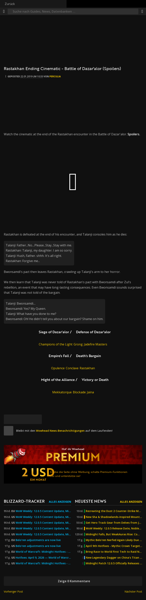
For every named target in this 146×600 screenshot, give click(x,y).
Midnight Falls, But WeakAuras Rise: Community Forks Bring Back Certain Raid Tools (114, 534)
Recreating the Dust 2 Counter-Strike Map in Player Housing (114, 511)
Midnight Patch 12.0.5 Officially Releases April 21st (114, 563)
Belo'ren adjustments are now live (38, 546)
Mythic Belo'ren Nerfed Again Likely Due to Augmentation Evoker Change (114, 540)
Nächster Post (133, 591)
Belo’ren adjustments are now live (38, 540)
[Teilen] (142, 11)
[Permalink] (37, 419)
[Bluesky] (8, 419)
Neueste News (90, 501)
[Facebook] (18, 419)
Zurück (10, 4)
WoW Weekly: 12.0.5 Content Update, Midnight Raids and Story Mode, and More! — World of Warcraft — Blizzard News (43, 528)
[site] (8, 430)
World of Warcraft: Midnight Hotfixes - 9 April (43, 551)
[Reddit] (27, 419)
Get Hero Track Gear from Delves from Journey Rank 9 (114, 522)
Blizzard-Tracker (24, 501)
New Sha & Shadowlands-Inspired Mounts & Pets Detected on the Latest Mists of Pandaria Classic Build (114, 517)
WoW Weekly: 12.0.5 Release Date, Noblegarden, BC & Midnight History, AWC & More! (114, 528)
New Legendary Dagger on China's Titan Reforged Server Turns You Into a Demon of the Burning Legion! (114, 557)
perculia (55, 76)
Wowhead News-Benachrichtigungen (60, 430)
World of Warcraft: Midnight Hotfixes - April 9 (43, 563)
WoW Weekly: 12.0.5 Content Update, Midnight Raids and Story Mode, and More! (43, 511)
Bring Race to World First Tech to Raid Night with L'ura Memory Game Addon (114, 551)
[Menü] (4, 11)
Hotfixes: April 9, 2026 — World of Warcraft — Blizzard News (43, 557)
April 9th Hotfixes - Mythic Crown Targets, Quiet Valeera (114, 546)
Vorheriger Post (13, 591)
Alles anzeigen (60, 501)
